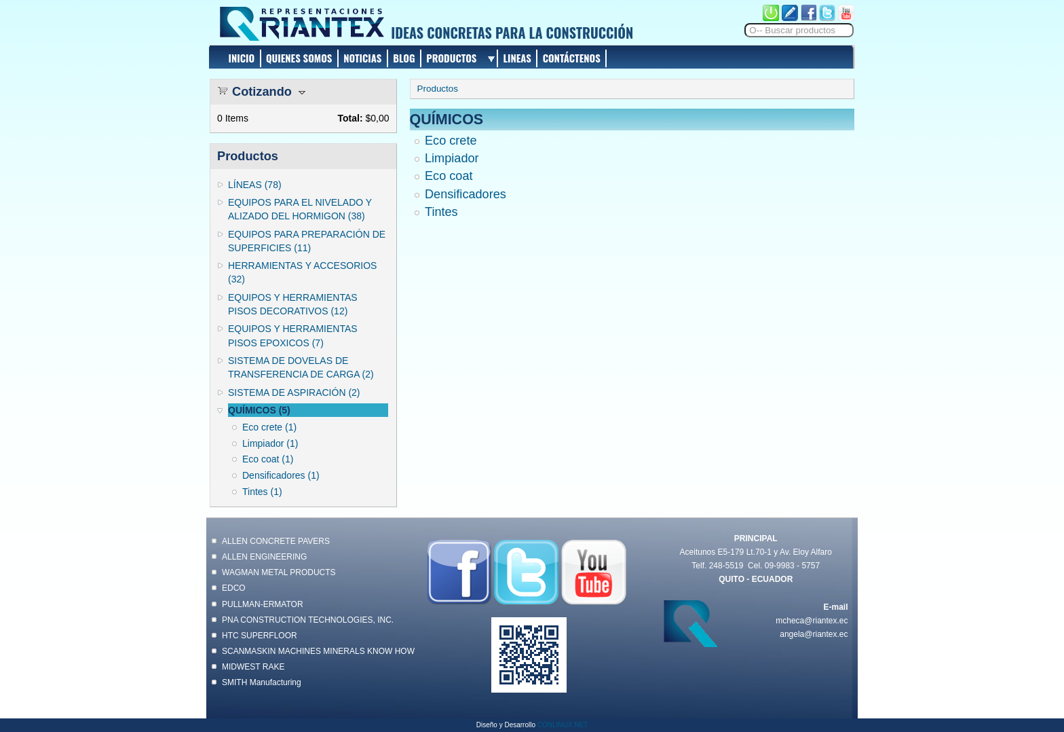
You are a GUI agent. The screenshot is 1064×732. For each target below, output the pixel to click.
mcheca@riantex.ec (812, 620)
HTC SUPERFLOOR (259, 635)
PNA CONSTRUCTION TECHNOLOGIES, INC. (308, 620)
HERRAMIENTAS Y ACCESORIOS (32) (302, 272)
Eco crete (451, 140)
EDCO (234, 588)
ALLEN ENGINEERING (264, 557)
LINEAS (517, 57)
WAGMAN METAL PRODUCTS (279, 572)
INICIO (242, 57)
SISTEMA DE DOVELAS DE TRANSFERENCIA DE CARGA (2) (301, 367)
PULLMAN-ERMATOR (262, 604)
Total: (349, 118)
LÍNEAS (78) (255, 184)
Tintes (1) (262, 491)
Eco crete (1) (269, 427)
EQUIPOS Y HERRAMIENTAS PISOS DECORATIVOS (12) (293, 304)
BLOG (404, 57)
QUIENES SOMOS (299, 57)
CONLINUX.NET (562, 725)
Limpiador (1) (270, 443)
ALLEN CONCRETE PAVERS (276, 541)
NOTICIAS (362, 57)
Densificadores (465, 194)
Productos (438, 89)
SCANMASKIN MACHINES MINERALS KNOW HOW (318, 651)
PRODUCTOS (451, 57)
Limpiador (452, 158)
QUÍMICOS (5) (259, 410)
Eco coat (449, 176)
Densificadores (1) (281, 475)
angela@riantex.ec (814, 634)
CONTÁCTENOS (572, 57)
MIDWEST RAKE (253, 667)
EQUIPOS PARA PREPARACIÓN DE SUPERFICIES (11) (306, 241)
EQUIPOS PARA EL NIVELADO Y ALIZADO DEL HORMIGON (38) (300, 209)
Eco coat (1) (267, 459)
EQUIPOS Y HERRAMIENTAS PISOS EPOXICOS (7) (293, 335)
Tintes (441, 212)
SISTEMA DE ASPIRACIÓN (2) (294, 392)
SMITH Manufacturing (261, 682)
